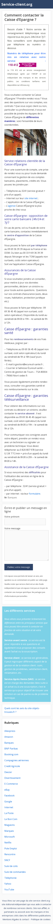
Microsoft (9, 836)
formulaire (34, 493)
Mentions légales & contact (16, 919)
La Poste (9, 813)
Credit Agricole (12, 766)
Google (8, 801)
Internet (8, 807)
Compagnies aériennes (16, 760)
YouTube (9, 889)
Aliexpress (9, 731)
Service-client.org (16, 4)
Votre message (12, 528)
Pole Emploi (10, 848)
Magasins (9, 824)
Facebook (9, 795)
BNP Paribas (11, 748)
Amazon (8, 736)
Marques (9, 830)
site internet (30, 198)
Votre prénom (11, 516)
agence (12, 205)
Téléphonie (10, 877)
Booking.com (11, 754)
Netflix (7, 842)
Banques (12, 497)
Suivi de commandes (15, 871)
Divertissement (12, 778)
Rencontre (9, 854)
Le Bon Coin (10, 819)
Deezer (8, 772)
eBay (7, 789)
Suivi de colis (11, 866)
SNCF (7, 860)
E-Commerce (11, 783)
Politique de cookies (40, 919)
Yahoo (7, 883)
